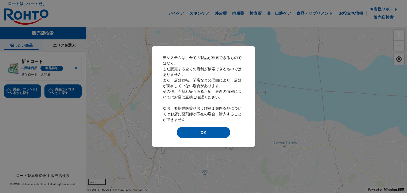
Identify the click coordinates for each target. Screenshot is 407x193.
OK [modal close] (203, 132)
